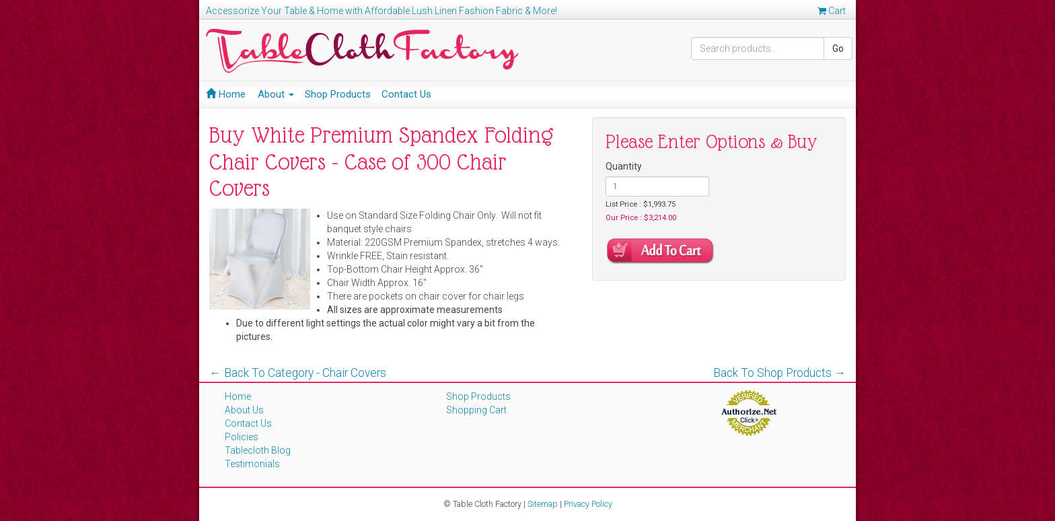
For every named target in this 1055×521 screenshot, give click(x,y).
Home (226, 94)
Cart (831, 10)
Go (838, 48)
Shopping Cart (476, 410)
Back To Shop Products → (779, 373)
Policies (241, 436)
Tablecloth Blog (258, 450)
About (276, 94)
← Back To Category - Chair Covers (297, 373)
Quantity (624, 166)
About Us (244, 410)
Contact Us (406, 94)
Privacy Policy (588, 504)
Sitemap (543, 504)
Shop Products (338, 94)
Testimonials (252, 463)
